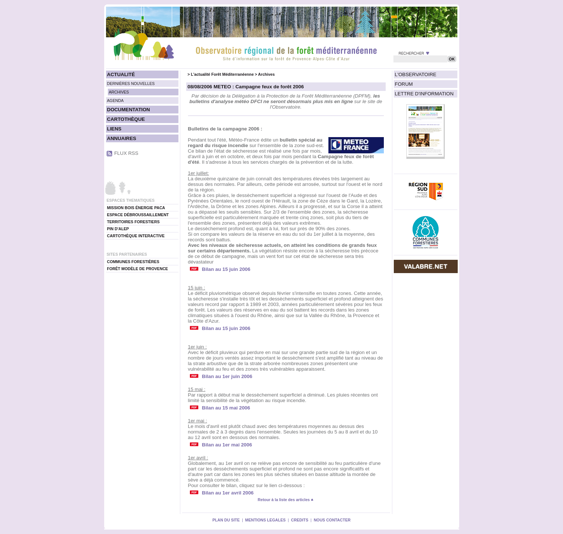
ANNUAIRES (121, 138)
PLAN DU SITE (226, 520)
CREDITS (299, 520)
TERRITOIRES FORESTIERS (133, 222)
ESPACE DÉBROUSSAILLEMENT (138, 214)
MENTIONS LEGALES (265, 520)
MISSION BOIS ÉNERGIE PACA (136, 207)
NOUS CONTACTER (332, 520)
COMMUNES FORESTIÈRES (133, 261)
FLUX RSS (126, 153)
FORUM (404, 84)
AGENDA (115, 100)
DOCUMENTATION (128, 109)
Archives (266, 74)
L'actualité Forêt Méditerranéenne (222, 74)
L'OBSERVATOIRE (416, 74)
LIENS (114, 129)
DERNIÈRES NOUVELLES (131, 83)
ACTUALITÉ (121, 74)
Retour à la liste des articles (286, 499)
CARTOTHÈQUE (126, 119)
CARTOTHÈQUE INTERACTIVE (136, 236)
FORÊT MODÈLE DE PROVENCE (137, 268)
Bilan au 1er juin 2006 (227, 376)
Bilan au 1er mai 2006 (227, 445)
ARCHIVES (119, 92)
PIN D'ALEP (118, 229)
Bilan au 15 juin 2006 (226, 269)
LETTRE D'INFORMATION (424, 93)
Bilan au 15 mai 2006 (226, 408)
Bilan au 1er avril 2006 (228, 493)
